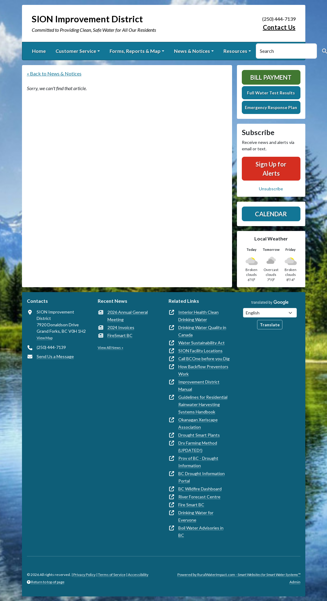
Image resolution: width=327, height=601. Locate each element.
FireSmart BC (120, 335)
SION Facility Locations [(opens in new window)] (200, 350)
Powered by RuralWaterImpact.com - (238, 574)
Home (39, 51)
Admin (294, 582)
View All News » (110, 347)
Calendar (271, 214)
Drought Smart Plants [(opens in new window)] (199, 435)
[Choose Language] (270, 312)
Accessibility (138, 574)
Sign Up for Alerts (271, 168)
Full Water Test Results (271, 92)
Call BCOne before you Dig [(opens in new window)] (204, 358)
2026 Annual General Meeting (127, 316)
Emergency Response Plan (271, 107)
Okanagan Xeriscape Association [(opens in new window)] (198, 423)
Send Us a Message (55, 356)
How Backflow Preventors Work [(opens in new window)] (203, 370)
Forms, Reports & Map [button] (135, 51)
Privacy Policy (84, 574)
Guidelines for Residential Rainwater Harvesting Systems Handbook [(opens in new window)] (202, 404)
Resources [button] (235, 51)
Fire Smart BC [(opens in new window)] (191, 504)
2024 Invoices (120, 327)
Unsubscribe (271, 188)
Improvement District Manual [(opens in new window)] (199, 385)
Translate (270, 324)
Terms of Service (111, 574)
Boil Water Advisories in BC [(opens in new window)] (200, 531)
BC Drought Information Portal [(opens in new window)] (201, 477)
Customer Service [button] (76, 51)
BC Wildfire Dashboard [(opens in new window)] (200, 488)
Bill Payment (271, 77)
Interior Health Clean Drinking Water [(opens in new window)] (198, 316)
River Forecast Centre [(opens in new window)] (199, 496)
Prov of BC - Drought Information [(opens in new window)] (198, 462)
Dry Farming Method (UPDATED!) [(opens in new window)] (197, 446)
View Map (45, 337)
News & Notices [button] (192, 51)
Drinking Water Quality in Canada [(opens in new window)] (202, 331)
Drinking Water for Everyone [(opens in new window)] (195, 516)
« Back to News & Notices (54, 73)
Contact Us (279, 27)
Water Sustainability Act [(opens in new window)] (201, 342)
